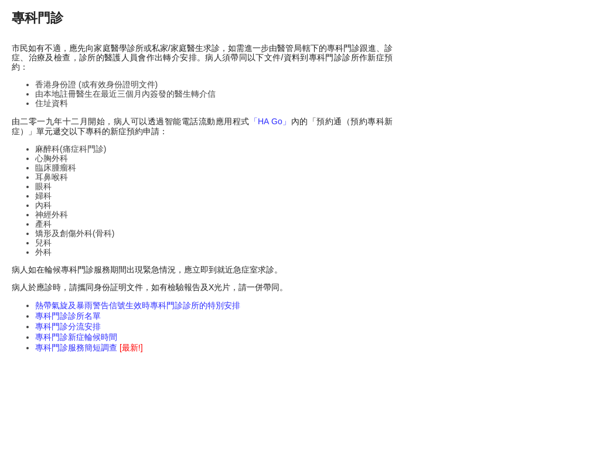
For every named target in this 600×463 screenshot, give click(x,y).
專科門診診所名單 (68, 316)
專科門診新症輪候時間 (76, 337)
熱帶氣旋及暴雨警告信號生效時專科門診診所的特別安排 (137, 305)
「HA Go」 (270, 121)
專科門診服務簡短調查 (89, 347)
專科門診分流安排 (68, 326)
